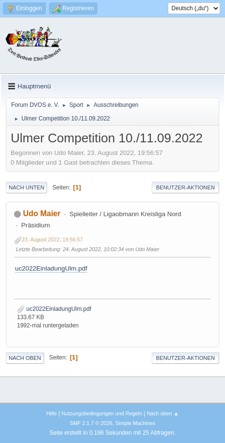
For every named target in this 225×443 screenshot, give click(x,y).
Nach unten (26, 187)
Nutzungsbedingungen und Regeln (102, 413)
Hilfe (51, 413)
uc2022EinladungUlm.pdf (51, 268)
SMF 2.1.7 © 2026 (91, 423)
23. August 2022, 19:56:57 (52, 239)
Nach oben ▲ (163, 413)
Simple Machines (135, 423)
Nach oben (25, 358)
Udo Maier (41, 213)
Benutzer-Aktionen (185, 187)
